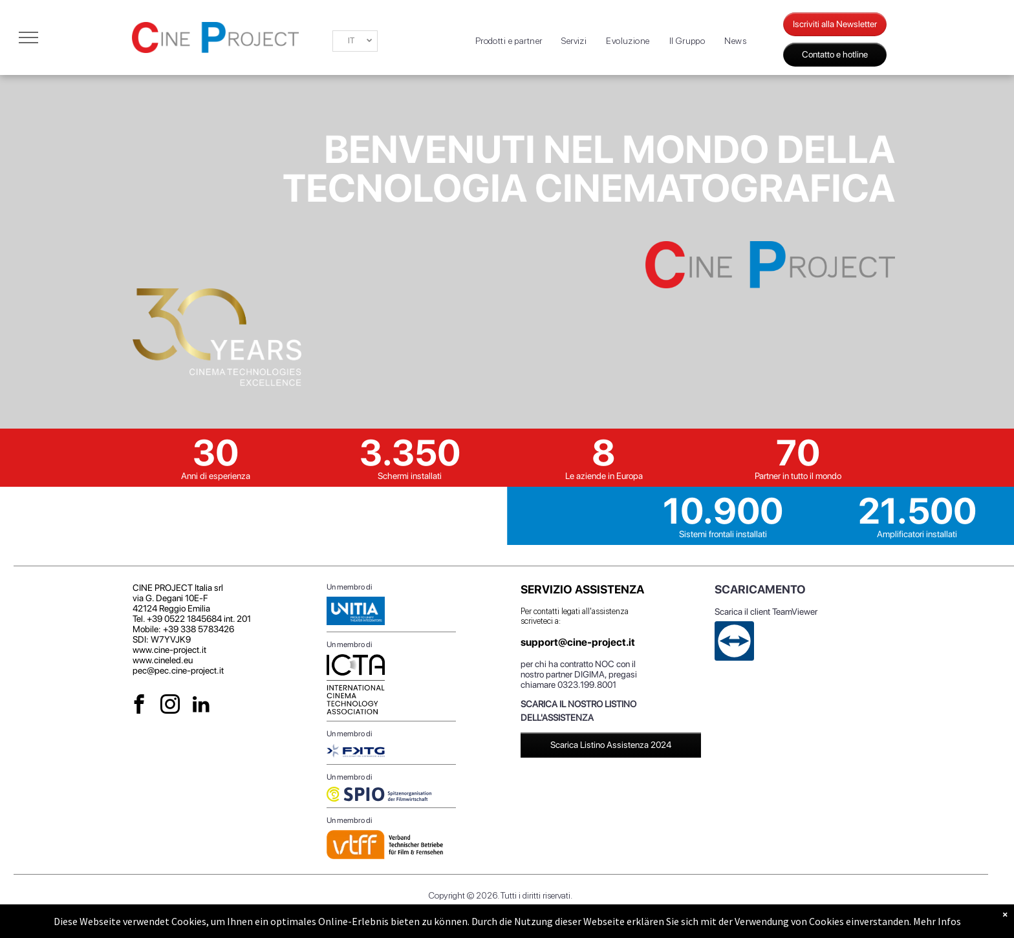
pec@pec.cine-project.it (178, 670)
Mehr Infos (937, 921)
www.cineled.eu (163, 660)
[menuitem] (509, 41)
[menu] (28, 37)
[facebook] (139, 706)
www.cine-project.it (169, 650)
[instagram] (170, 706)
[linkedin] (201, 706)
